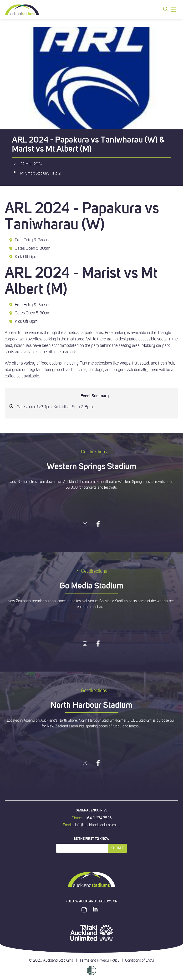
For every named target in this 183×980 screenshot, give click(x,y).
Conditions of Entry (139, 960)
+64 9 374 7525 (98, 818)
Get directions (91, 452)
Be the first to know (91, 839)
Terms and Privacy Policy (99, 960)
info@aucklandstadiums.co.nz (97, 825)
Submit (117, 848)
